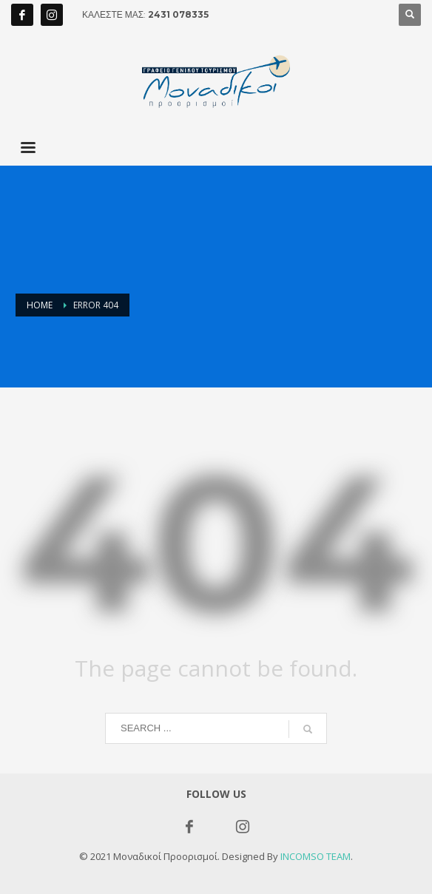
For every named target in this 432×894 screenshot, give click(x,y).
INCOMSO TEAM (315, 856)
